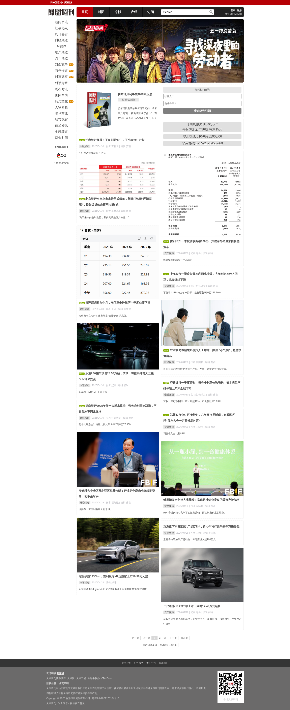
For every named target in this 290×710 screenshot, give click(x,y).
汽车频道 (169, 253)
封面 (101, 12)
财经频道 (84, 309)
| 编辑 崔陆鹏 (124, 309)
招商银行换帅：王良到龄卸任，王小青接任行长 (115, 140)
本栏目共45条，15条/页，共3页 (160, 645)
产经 (134, 12)
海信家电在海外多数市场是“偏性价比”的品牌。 (104, 315)
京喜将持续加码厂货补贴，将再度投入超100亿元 (189, 539)
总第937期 (128, 99)
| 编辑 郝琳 (207, 253)
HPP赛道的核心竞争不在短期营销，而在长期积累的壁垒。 (194, 512)
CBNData (106, 678)
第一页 (135, 638)
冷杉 (117, 12)
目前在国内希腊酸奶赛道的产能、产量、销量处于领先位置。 (196, 368)
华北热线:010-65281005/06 (202, 136)
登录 (233, 10)
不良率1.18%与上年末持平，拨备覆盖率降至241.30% (192, 292)
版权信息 (51, 683)
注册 (239, 10)
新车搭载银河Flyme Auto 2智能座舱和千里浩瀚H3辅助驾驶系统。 (114, 589)
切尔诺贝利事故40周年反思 (135, 94)
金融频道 (84, 146)
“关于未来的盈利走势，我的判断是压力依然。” (104, 217)
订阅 (150, 12)
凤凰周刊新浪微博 (56, 678)
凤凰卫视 (81, 678)
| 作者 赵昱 (111, 385)
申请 (60, 673)
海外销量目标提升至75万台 (178, 260)
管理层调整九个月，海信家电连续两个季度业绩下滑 (117, 302)
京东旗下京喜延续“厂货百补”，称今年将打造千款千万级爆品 (201, 526)
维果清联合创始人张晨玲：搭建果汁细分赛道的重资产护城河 (201, 499)
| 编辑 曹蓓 (125, 146)
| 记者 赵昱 (195, 253)
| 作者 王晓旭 (112, 146)
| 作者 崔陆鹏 (196, 362)
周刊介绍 (126, 662)
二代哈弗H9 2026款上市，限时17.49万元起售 (192, 606)
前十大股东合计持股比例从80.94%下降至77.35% (105, 424)
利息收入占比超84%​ (174, 433)
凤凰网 (71, 678)
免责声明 (64, 683)
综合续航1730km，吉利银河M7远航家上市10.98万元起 (113, 576)
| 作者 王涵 (111, 309)
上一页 (146, 638)
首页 (84, 12)
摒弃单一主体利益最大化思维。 (96, 509)
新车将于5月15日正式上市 (93, 392)
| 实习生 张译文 (197, 286)
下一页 (173, 638)
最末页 (184, 638)
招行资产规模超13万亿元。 (93, 153)
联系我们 (163, 662)
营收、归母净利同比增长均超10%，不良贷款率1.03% (192, 401)
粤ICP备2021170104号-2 (105, 698)
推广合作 (151, 662)
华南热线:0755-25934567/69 (202, 143)
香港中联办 (94, 678)
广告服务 (139, 662)
